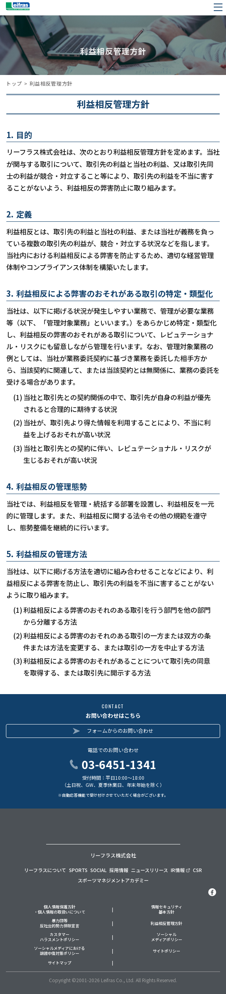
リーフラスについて (45, 870)
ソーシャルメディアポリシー (166, 937)
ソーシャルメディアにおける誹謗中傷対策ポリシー (59, 951)
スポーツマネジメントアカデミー (113, 880)
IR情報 (180, 870)
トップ (14, 83)
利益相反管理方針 (166, 923)
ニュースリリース (149, 870)
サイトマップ (59, 963)
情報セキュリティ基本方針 (166, 909)
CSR (197, 870)
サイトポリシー (166, 951)
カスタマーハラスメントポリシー (59, 937)
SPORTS (78, 870)
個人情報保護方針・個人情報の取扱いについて (59, 909)
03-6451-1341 (119, 764)
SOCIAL (98, 870)
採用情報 (118, 870)
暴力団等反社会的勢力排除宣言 (59, 923)
